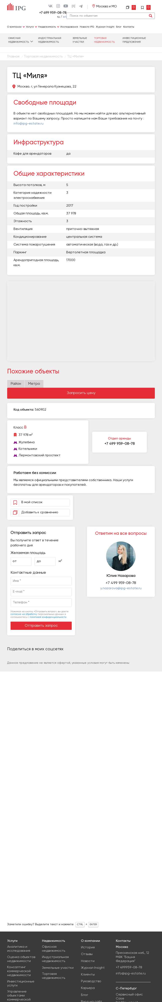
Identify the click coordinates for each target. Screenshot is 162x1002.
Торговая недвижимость (104, 40)
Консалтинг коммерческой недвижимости (19, 971)
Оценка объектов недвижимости (21, 959)
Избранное (146, 7)
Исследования (69, 27)
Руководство (91, 981)
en (64, 16)
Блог (119, 27)
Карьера (88, 988)
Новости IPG (87, 27)
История (88, 947)
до (39, 561)
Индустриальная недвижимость (49, 40)
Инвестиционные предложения (134, 40)
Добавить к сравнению (35, 512)
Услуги (30, 27)
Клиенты (88, 974)
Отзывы (87, 954)
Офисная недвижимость (18, 40)
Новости (87, 961)
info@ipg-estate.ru (131, 973)
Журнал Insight (105, 27)
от (15, 561)
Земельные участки (80, 40)
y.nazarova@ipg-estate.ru (121, 588)
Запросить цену (81, 393)
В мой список (34, 502)
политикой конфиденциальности (48, 617)
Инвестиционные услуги (20, 983)
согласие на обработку (24, 614)
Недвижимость (47, 27)
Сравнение (131, 7)
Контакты (128, 27)
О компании (14, 27)
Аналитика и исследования (18, 949)
